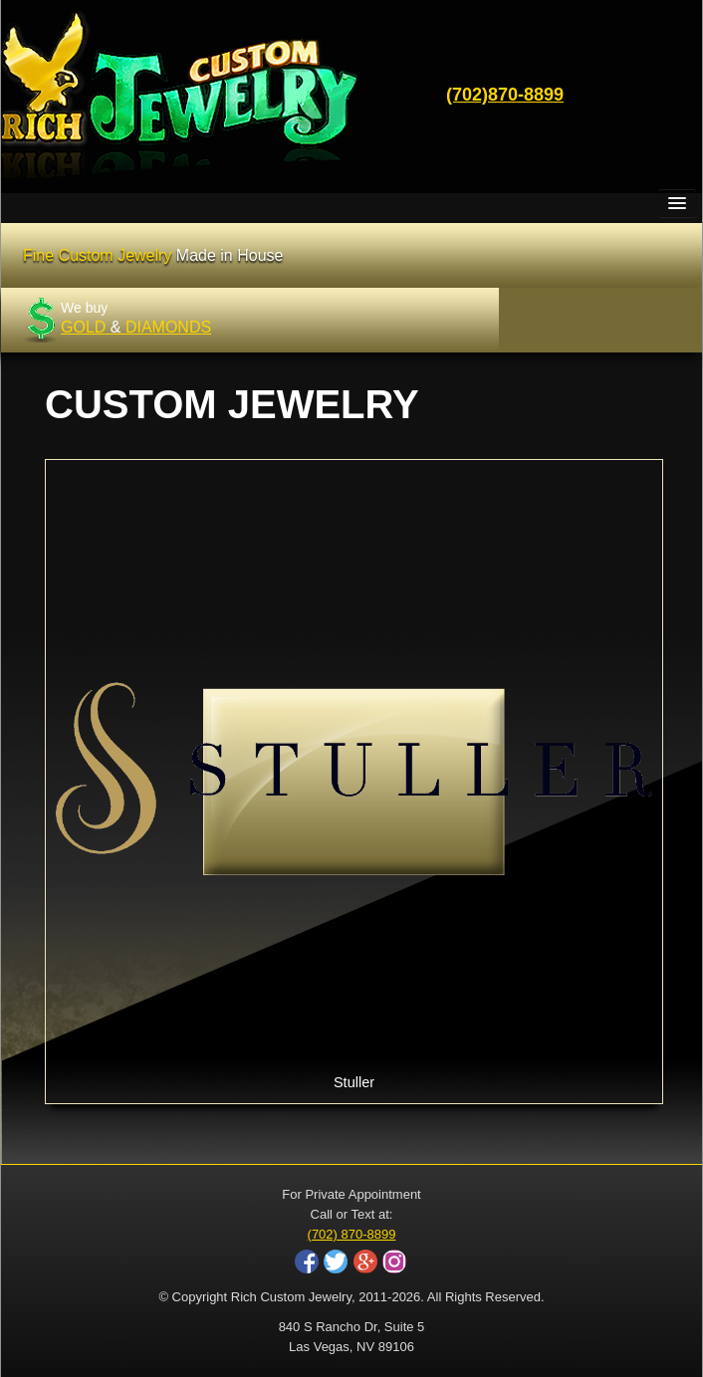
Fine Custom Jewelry (153, 255)
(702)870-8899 (505, 95)
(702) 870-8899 (352, 1234)
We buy (136, 318)
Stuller (354, 780)
